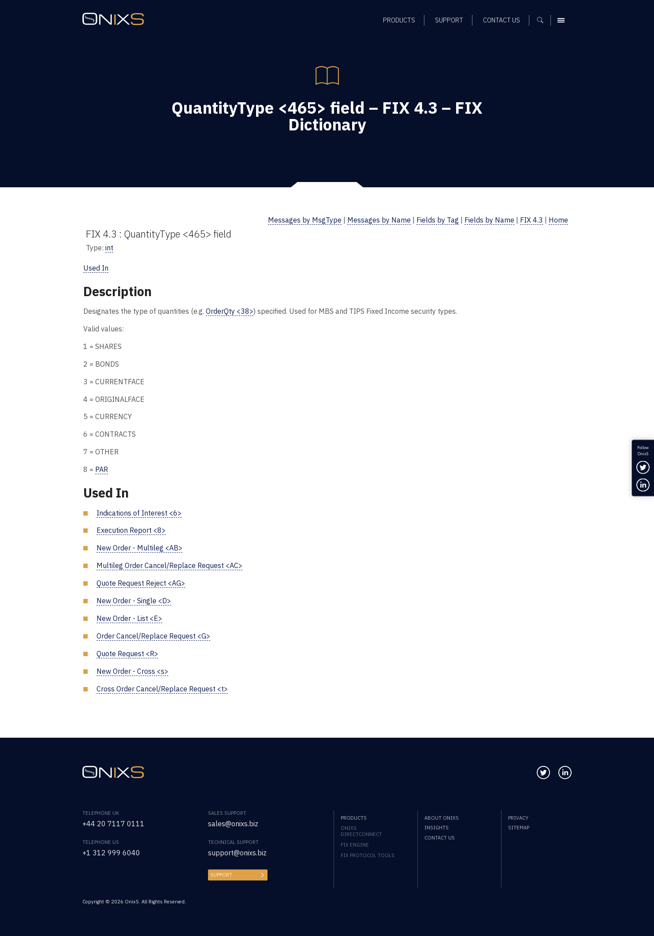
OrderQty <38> (229, 311)
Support (221, 875)
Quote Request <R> (127, 653)
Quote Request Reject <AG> (141, 583)
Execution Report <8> (131, 530)
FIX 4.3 (531, 219)
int (109, 247)
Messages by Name (379, 219)
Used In (95, 268)
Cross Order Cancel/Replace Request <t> (162, 688)
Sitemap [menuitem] (518, 828)
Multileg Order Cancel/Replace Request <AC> (169, 565)
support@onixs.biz (237, 852)
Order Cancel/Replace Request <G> (153, 635)
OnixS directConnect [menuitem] (361, 831)
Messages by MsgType (305, 219)
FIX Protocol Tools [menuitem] (367, 855)
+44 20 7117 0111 (113, 823)
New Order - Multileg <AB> (139, 547)
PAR (101, 469)
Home (558, 219)
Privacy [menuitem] (518, 818)
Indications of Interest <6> (139, 513)
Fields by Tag (437, 219)
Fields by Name (489, 219)
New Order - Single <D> (134, 600)
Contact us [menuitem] (439, 838)
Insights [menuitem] (436, 828)
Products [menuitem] (354, 818)
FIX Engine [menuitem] (355, 845)
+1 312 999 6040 (111, 852)
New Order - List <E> (129, 618)
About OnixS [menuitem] (441, 818)
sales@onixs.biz (233, 823)
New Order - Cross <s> (132, 671)
